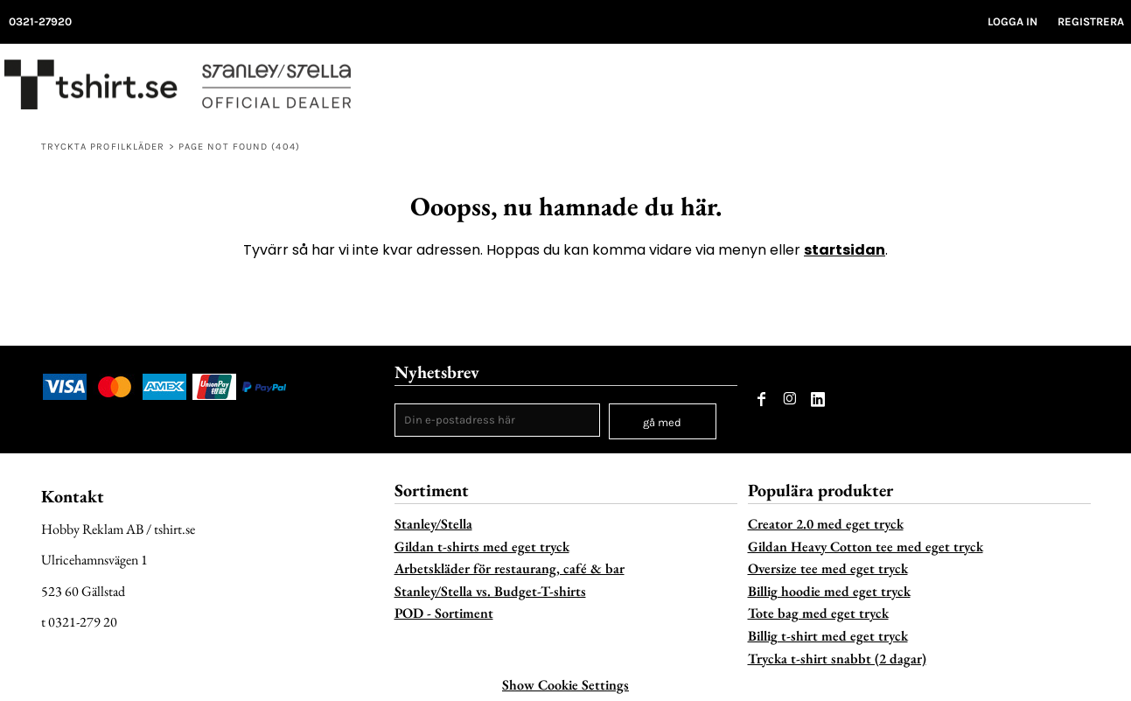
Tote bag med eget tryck (818, 613)
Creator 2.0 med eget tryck (826, 524)
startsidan (844, 250)
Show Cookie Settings (565, 685)
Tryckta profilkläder (103, 146)
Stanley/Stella (433, 524)
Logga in (1012, 21)
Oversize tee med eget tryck (828, 568)
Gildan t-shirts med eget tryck (481, 546)
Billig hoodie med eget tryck (829, 591)
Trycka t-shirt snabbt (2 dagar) (837, 658)
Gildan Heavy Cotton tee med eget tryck (865, 546)
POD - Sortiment (443, 613)
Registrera (1091, 21)
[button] (1079, 89)
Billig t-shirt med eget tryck (828, 636)
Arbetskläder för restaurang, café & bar (509, 568)
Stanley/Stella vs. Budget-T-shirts (490, 591)
